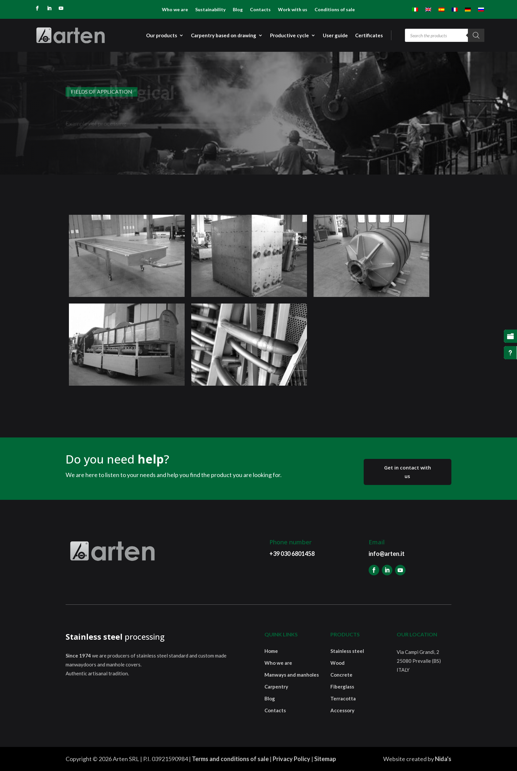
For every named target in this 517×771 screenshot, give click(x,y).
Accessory (342, 710)
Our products (161, 35)
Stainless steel (347, 651)
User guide (335, 35)
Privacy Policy (291, 758)
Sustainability (210, 9)
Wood (337, 663)
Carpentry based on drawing (223, 35)
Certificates (369, 35)
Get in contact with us (407, 471)
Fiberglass (342, 687)
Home (271, 651)
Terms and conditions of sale (230, 758)
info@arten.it (387, 553)
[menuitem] (415, 11)
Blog (238, 9)
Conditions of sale (335, 9)
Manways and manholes (291, 675)
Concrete (341, 675)
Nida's (443, 758)
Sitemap (325, 758)
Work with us (292, 9)
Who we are (175, 9)
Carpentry (276, 687)
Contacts (260, 9)
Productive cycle (289, 35)
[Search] (476, 35)
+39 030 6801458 (292, 553)
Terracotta (343, 698)
